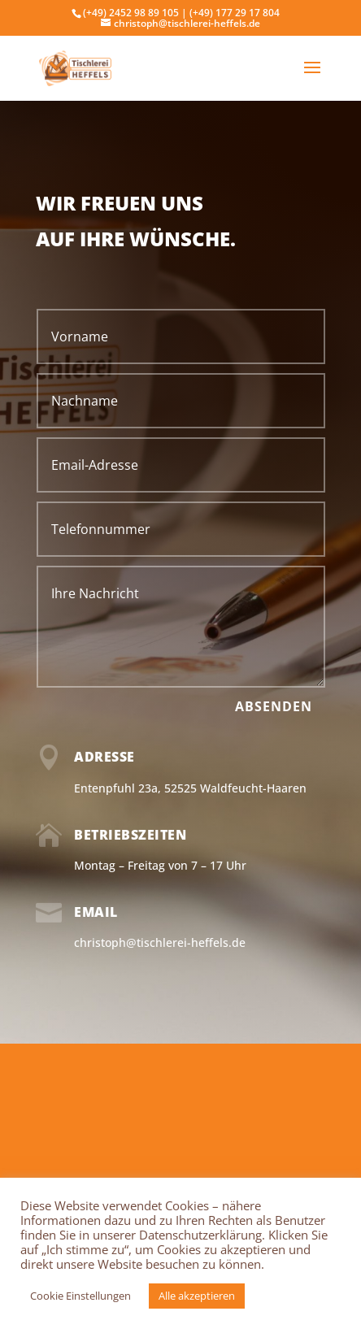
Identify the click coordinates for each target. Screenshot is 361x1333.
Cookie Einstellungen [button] (80, 1295)
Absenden (273, 706)
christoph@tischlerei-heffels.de (160, 942)
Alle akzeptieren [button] (197, 1295)
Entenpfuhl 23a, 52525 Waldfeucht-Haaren (190, 788)
